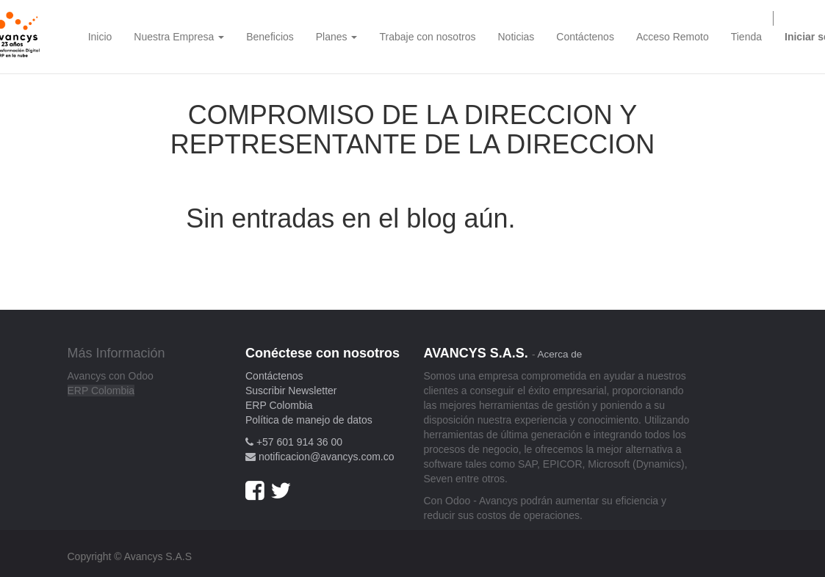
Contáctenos (274, 376)
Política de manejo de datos (308, 420)
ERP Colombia (101, 390)
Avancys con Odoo (111, 376)
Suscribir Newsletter (290, 390)
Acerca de (559, 354)
